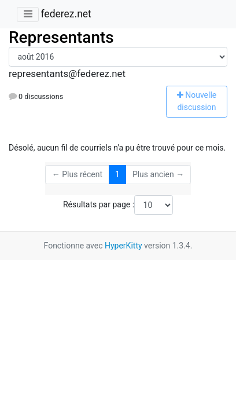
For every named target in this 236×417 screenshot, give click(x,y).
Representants (61, 37)
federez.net (65, 14)
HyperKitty (123, 245)
